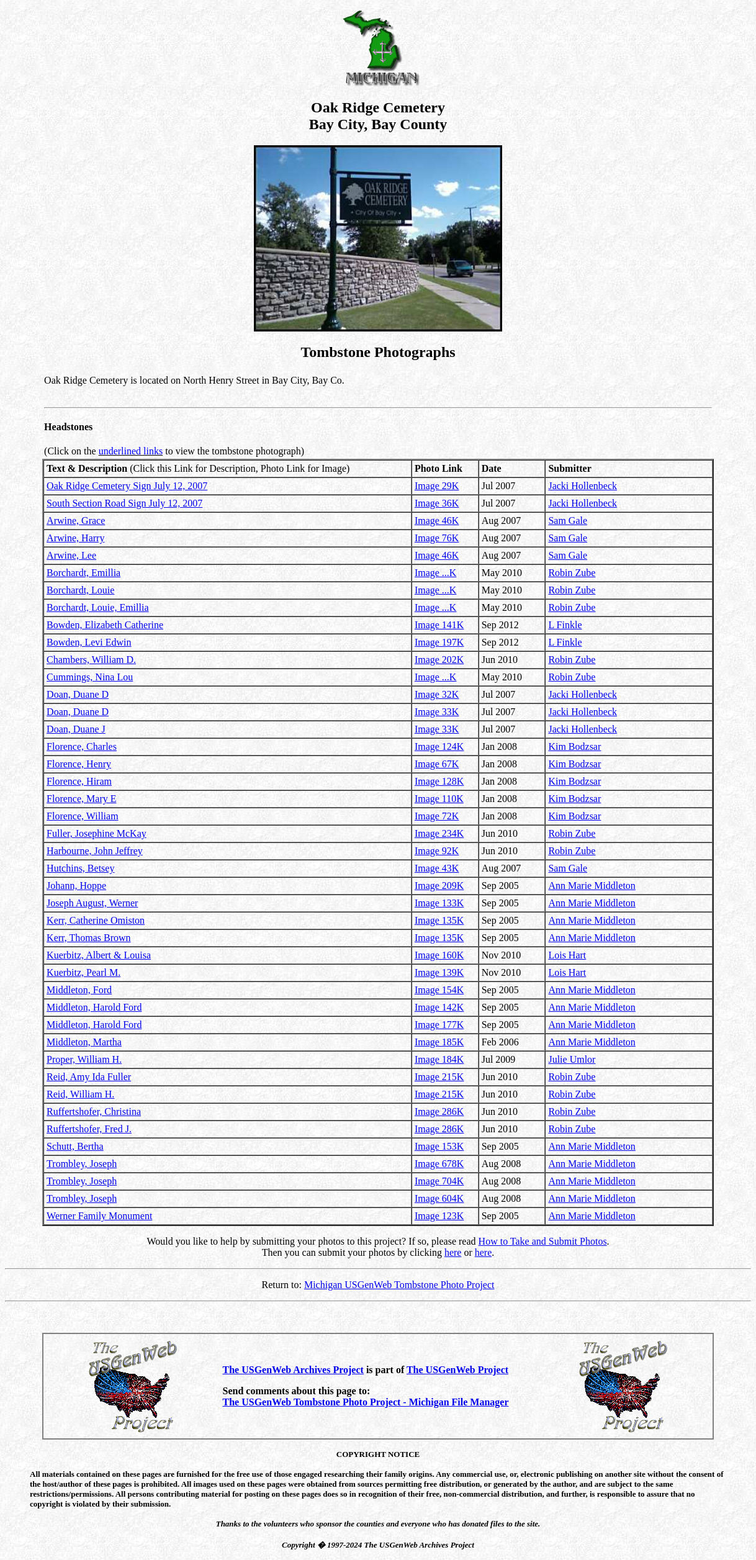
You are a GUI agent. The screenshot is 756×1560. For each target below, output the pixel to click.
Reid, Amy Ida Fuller (89, 1076)
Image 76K (437, 538)
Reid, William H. (80, 1094)
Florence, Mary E (81, 798)
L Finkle (565, 625)
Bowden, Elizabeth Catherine (105, 625)
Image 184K (439, 1059)
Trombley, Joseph (82, 1163)
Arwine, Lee (71, 555)
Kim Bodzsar (574, 746)
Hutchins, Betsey (80, 868)
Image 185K (439, 1042)
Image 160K (439, 955)
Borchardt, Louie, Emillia (97, 607)
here (453, 1252)
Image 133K (439, 903)
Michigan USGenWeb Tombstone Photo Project (399, 1284)
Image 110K (439, 798)
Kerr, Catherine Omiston (96, 920)
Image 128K (439, 781)
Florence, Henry (79, 764)
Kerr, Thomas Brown (88, 937)
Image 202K (439, 659)
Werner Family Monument (99, 1216)
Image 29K (437, 485)
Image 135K (439, 920)
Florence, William (82, 816)
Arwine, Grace (76, 520)
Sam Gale (567, 520)
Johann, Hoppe (76, 885)
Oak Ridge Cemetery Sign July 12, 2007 (127, 485)
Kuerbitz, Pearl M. (83, 972)
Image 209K (439, 885)
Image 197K (439, 642)
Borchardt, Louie (80, 590)
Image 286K (439, 1111)
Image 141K (439, 625)
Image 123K (439, 1216)
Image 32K (437, 694)
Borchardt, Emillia (83, 572)
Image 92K (437, 850)
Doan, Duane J (76, 729)
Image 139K (439, 972)
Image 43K (437, 868)
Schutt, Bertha (75, 1146)
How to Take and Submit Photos (543, 1241)
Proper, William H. (84, 1059)
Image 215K (439, 1076)
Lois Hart (567, 955)
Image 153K (439, 1146)
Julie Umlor (571, 1059)
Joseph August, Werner (92, 903)
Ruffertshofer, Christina (94, 1111)
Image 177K (439, 1024)
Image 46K (437, 520)
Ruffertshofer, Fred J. (89, 1129)
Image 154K (439, 990)
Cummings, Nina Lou (90, 677)
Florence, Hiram (79, 781)
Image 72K (437, 816)
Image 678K (439, 1163)
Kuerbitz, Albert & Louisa (99, 955)
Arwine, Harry (75, 538)
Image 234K (439, 833)
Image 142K (439, 1007)
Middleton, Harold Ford (94, 1007)
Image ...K (436, 572)
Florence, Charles (82, 746)
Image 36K (437, 503)
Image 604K (439, 1198)
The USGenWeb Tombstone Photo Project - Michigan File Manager (366, 1402)
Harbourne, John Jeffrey (95, 850)
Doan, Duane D (78, 694)
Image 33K (437, 711)
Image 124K (439, 746)
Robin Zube (571, 572)
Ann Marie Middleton (591, 885)
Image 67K (437, 764)
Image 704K (439, 1181)
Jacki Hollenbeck (582, 485)
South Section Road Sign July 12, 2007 (124, 503)
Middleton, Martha (84, 1042)
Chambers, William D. (91, 659)
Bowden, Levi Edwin (89, 642)
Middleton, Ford (79, 990)
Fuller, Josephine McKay (96, 833)
